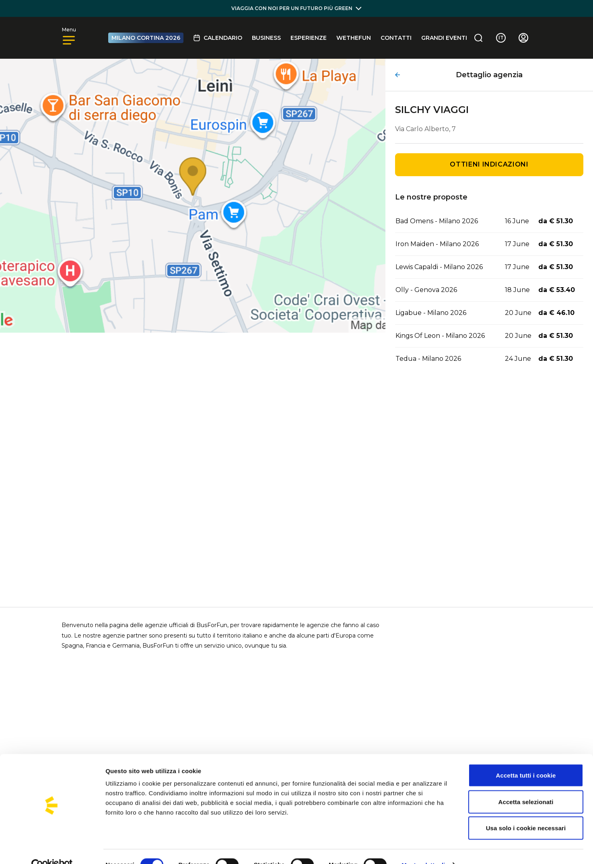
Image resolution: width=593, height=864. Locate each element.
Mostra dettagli (423, 848)
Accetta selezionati (526, 785)
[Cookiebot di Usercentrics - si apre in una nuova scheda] (52, 848)
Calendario (217, 37)
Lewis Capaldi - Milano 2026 (439, 267)
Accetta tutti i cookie (526, 758)
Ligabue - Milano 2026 (430, 313)
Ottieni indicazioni (489, 164)
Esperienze (308, 37)
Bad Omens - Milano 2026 (436, 221)
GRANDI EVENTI (444, 37)
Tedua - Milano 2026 (428, 358)
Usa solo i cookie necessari (526, 811)
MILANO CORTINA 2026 (145, 37)
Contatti (396, 37)
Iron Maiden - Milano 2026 (437, 244)
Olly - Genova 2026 (426, 290)
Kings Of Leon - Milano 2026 (440, 335)
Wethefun (353, 37)
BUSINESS (266, 37)
